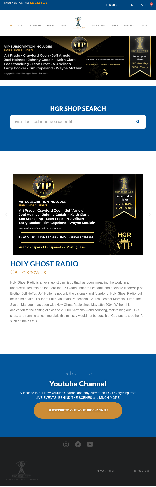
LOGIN (129, 5)
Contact (144, 25)
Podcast (50, 25)
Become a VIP (35, 25)
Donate (114, 25)
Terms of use (141, 471)
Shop (20, 25)
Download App (98, 25)
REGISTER (111, 5)
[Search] (138, 122)
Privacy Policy (105, 471)
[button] (6, 214)
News (63, 25)
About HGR (129, 25)
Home (9, 25)
